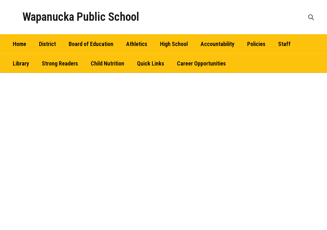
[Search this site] (311, 17)
